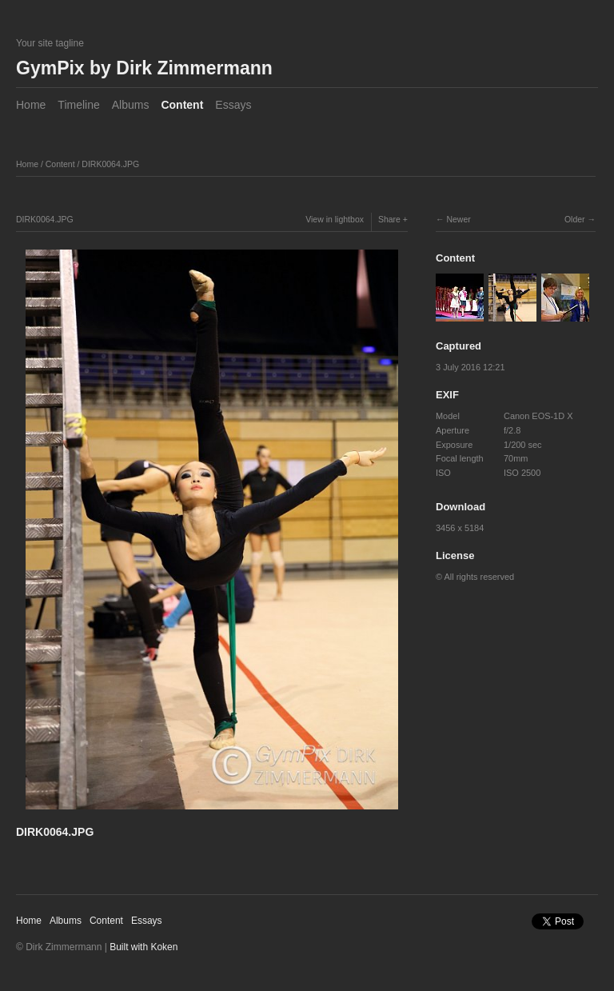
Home (31, 104)
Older (574, 219)
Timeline (78, 104)
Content (182, 104)
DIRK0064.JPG (110, 164)
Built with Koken (143, 947)
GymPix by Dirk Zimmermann (144, 68)
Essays (233, 104)
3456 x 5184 (460, 528)
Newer (458, 219)
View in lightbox (334, 219)
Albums (131, 104)
